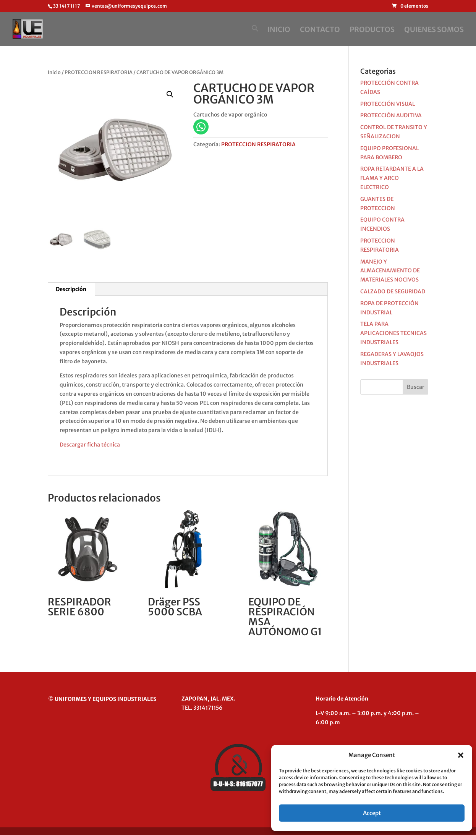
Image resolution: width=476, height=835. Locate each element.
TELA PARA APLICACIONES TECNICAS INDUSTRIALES (393, 333)
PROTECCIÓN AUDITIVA (391, 115)
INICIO (278, 30)
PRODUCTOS (372, 30)
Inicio (54, 72)
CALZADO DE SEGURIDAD (392, 291)
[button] (461, 755)
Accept (372, 813)
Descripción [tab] (71, 289)
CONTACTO (320, 30)
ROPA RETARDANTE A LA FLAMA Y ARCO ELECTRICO (392, 178)
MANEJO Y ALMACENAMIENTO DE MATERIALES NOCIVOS (390, 270)
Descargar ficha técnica (90, 444)
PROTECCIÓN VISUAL (387, 103)
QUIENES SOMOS (434, 30)
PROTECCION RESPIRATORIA (99, 72)
